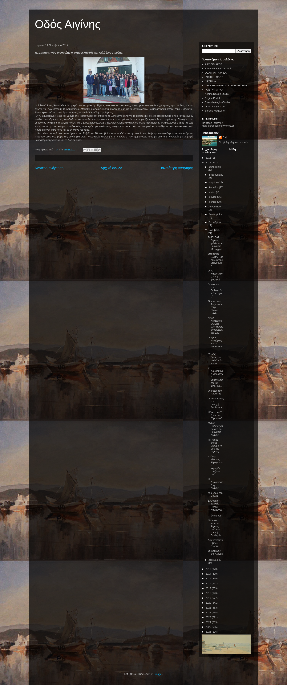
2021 (209, 607)
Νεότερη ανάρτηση (49, 168)
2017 (209, 588)
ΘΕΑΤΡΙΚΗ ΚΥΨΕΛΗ (216, 72)
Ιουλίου (212, 201)
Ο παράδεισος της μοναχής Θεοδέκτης (216, 403)
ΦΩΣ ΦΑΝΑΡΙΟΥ (214, 89)
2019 (209, 598)
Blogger (158, 674)
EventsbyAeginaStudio (217, 102)
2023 (209, 617)
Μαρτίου (213, 182)
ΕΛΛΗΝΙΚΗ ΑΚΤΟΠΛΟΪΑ (218, 68)
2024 (209, 622)
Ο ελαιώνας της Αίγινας (215, 552)
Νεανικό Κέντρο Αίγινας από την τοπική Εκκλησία (214, 528)
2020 (209, 602)
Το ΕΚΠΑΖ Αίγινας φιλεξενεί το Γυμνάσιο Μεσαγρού (215, 243)
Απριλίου (213, 187)
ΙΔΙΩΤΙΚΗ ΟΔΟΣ (214, 77)
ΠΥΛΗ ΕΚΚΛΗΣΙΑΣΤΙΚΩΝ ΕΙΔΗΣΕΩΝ (226, 85)
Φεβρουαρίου (215, 174)
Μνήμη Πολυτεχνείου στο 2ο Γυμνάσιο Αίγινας (215, 429)
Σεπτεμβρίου (215, 214)
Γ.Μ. (225, 137)
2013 (209, 569)
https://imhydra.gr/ (215, 106)
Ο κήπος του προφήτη (215, 392)
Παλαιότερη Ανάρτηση (176, 168)
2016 (209, 583)
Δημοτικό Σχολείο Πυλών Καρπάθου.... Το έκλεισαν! (215, 508)
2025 (209, 627)
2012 (209, 162)
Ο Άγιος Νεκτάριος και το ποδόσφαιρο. (215, 343)
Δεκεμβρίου (214, 559)
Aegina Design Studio (217, 93)
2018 (209, 593)
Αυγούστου (214, 206)
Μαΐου (212, 192)
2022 (209, 612)
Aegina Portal (212, 98)
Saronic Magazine (215, 110)
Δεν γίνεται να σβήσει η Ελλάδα (215, 543)
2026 (209, 631)
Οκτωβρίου (214, 222)
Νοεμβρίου (214, 230)
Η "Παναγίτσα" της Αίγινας (215, 484)
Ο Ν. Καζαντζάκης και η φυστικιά (215, 275)
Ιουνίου (212, 196)
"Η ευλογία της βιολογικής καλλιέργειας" (215, 290)
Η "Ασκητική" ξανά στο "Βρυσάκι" (215, 415)
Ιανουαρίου (214, 166)
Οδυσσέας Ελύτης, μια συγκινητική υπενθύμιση (216, 259)
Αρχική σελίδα (111, 168)
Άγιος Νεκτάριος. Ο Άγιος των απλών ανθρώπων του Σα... (215, 325)
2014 (209, 573)
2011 (209, 157)
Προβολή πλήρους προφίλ (233, 142)
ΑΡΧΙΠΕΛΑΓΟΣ (213, 64)
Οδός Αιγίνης (68, 24)
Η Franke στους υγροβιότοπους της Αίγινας (216, 445)
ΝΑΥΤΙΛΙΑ (210, 81)
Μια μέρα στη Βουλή (215, 494)
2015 (209, 578)
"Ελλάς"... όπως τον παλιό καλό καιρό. (215, 359)
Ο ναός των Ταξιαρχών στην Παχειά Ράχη (215, 307)
